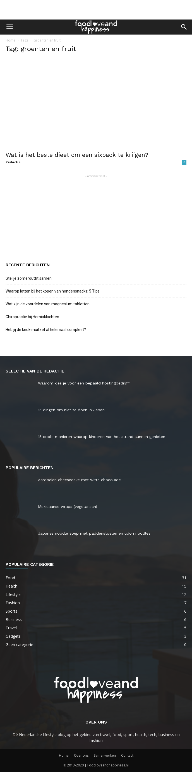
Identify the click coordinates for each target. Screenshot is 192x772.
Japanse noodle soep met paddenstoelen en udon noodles (94, 533)
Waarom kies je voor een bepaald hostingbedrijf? (84, 383)
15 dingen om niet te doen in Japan (71, 410)
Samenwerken (105, 755)
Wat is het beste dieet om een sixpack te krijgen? (77, 154)
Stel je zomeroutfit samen (29, 278)
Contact (127, 755)
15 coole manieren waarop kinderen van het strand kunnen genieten (101, 436)
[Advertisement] (96, 10)
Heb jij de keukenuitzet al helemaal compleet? (46, 329)
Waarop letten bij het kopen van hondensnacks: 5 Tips (53, 291)
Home (10, 40)
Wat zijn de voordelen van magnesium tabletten (48, 304)
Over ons (81, 755)
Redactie (13, 162)
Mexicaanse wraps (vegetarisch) (67, 506)
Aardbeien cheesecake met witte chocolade (79, 480)
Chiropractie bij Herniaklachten (32, 317)
